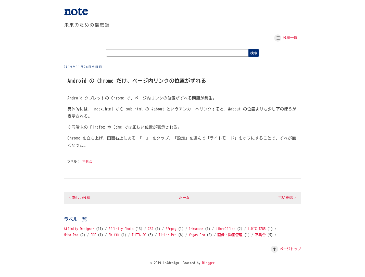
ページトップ (290, 249)
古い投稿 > (287, 197)
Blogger (208, 263)
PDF (93, 235)
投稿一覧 (290, 38)
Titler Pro (168, 235)
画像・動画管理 (230, 235)
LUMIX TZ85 (257, 229)
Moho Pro (71, 235)
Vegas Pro (197, 235)
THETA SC (139, 235)
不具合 (87, 161)
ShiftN (114, 235)
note (76, 12)
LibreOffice (225, 229)
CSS (150, 229)
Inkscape (196, 229)
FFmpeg (171, 229)
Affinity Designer (79, 229)
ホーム (184, 197)
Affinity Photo (121, 229)
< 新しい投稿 (79, 197)
